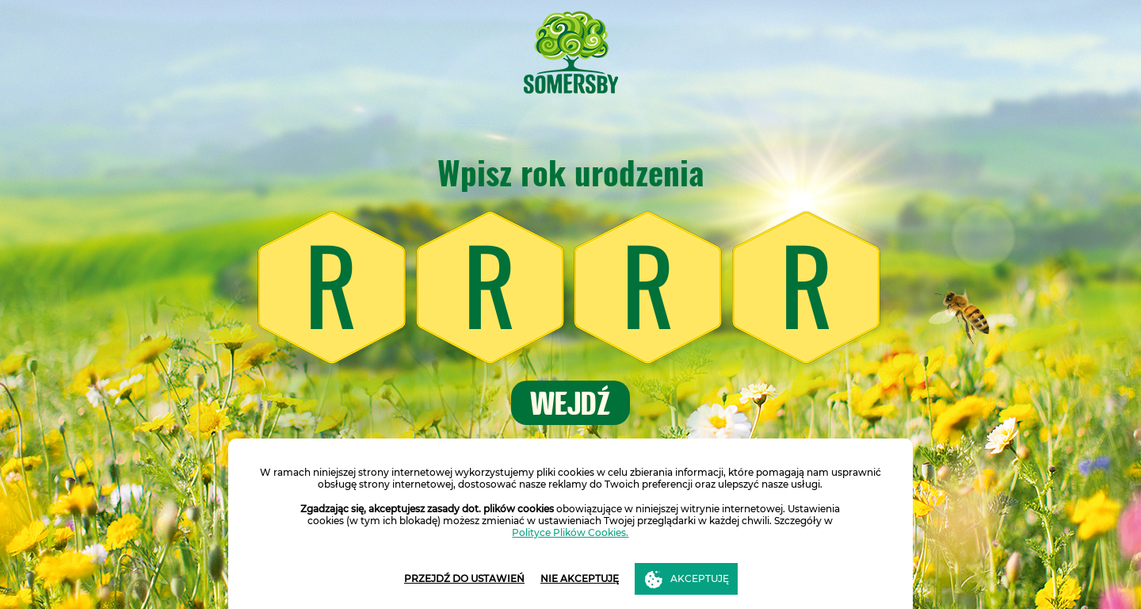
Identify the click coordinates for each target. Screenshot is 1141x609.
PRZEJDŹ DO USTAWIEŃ (464, 578)
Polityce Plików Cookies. (570, 532)
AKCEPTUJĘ (699, 578)
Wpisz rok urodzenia (570, 173)
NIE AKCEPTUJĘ (579, 578)
